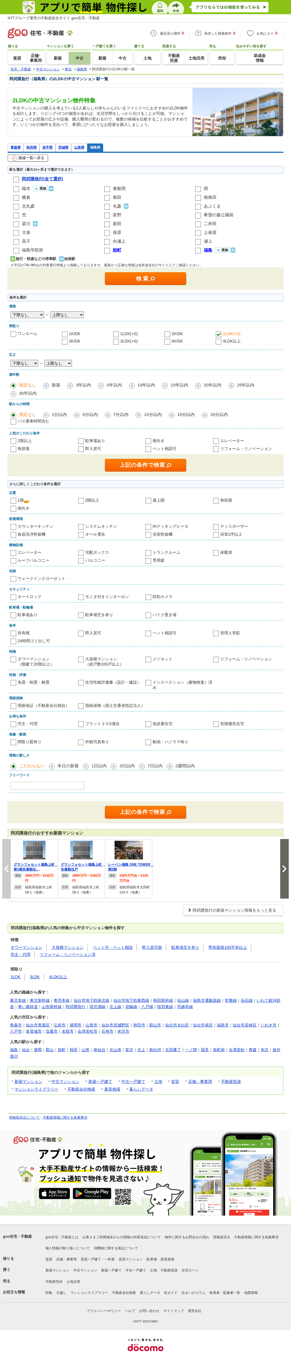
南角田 (210, 197)
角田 (117, 197)
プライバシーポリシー (104, 1311)
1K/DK (74, 333)
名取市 (68, 1031)
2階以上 (25, 440)
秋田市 (139, 1025)
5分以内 (89, 414)
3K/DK (74, 341)
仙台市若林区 (245, 1025)
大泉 (26, 232)
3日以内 (126, 765)
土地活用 (73, 1282)
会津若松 (237, 1049)
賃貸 (175, 1081)
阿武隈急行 (76, 1006)
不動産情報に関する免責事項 (65, 1117)
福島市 (223, 1025)
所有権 (24, 633)
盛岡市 (76, 1025)
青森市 (16, 1025)
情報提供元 (221, 1237)
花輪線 (131, 1006)
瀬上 (208, 241)
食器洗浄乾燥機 (31, 534)
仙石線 (247, 1000)
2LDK (15, 977)
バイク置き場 (164, 614)
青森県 (16, 147)
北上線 (115, 1006)
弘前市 (60, 1025)
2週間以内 (185, 765)
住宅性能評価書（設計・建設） (113, 682)
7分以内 (120, 414)
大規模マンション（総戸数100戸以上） (104, 661)
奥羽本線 (62, 1000)
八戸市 (16, 1031)
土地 (158, 1081)
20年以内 (212, 385)
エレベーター (232, 440)
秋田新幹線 (163, 1000)
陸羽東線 (165, 1006)
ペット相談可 (164, 448)
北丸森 (28, 206)
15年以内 (179, 385)
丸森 (117, 206)
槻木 (26, 188)
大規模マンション (68, 947)
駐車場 (152, 1259)
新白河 (155, 1049)
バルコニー (95, 560)
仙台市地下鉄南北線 (91, 1000)
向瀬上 (119, 241)
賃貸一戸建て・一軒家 (98, 1259)
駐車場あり (95, 440)
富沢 (129, 1049)
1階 (21, 500)
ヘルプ (130, 1311)
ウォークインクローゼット (41, 578)
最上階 (159, 500)
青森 (253, 1049)
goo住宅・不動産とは (61, 1237)
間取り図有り (29, 742)
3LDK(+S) (129, 341)
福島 (14, 1049)
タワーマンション (26, 947)
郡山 (50, 1049)
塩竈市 (52, 1031)
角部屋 (24, 448)
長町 (62, 1049)
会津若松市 (87, 1031)
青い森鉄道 (28, 1006)
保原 (117, 232)
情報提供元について (24, 1117)
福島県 (95, 147)
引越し (61, 1293)
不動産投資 (231, 1081)
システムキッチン (101, 526)
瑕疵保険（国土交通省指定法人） (115, 705)
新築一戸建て (100, 1081)
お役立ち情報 (14, 1292)
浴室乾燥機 (162, 534)
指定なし (27, 385)
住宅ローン (190, 1270)
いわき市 (269, 1025)
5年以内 (114, 385)
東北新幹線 (40, 1000)
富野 (117, 214)
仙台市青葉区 (38, 1025)
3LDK (35, 977)
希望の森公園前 (219, 214)
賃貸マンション (131, 1259)
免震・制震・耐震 (33, 682)
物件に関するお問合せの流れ (187, 1237)
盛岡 (38, 1049)
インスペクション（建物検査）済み (182, 685)
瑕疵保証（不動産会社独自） (43, 705)
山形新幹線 (52, 1006)
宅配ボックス (97, 552)
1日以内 (99, 765)
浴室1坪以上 (231, 534)
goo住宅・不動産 (17, 1236)
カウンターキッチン (35, 526)
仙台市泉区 (203, 1025)
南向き (159, 440)
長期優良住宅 (232, 723)
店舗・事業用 (200, 1081)
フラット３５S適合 (102, 723)
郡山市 (155, 1025)
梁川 (26, 223)
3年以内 (83, 385)
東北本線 (18, 1000)
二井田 (210, 223)
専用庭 (159, 560)
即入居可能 (152, 947)
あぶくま (212, 206)
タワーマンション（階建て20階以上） (36, 661)
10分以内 (153, 414)
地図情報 (251, 1293)
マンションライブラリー (36, 1089)
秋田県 (31, 147)
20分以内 (219, 414)
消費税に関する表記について (116, 1248)
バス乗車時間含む (33, 421)
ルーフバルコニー (33, 560)
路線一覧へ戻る (28, 158)
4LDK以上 (232, 341)
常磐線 (231, 1000)
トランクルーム (166, 552)
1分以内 (59, 414)
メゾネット (162, 659)
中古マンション (65, 1081)
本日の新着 (68, 765)
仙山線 (183, 1000)
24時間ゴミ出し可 (34, 641)
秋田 (74, 1049)
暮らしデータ (141, 1089)
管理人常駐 (230, 633)
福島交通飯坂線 (207, 1000)
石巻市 (107, 1031)
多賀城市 (34, 1031)
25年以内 (246, 385)
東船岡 (119, 188)
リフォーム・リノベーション (246, 448)
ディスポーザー (234, 526)
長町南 (219, 1049)
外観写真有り (97, 742)
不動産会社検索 (81, 1089)
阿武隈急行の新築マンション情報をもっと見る (234, 910)
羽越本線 (185, 1006)
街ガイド (171, 1293)
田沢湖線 (97, 1006)
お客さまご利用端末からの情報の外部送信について (121, 1237)
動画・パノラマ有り (170, 742)
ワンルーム (28, 333)
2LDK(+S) (231, 333)
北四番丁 (173, 1049)
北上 (141, 1049)
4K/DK (177, 341)
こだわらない (32, 765)
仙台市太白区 (177, 1025)
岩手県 (47, 147)
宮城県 (63, 147)
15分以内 (186, 414)
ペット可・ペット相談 (113, 947)
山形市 (91, 1025)
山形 (86, 1049)
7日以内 (155, 765)
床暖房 (226, 552)
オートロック (29, 596)
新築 (56, 385)
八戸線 (147, 1006)
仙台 (26, 1049)
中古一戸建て (133, 1081)
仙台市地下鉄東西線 (131, 1000)
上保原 (210, 232)
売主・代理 (28, 723)
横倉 (26, 197)
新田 (117, 223)
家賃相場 (112, 1089)
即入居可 (93, 448)
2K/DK (177, 333)
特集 (48, 1293)
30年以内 (28, 393)
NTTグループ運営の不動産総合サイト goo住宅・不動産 (54, 18)
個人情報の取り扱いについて (67, 1248)
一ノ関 (191, 1049)
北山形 (115, 1049)
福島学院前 (32, 250)
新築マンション (28, 1081)
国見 (205, 1049)
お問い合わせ (149, 1311)
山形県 (79, 147)
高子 (26, 241)
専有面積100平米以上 (227, 947)
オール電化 (95, 534)
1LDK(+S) (129, 333)
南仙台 (99, 1049)
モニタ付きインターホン (107, 596)
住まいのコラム (193, 1293)
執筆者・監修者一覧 (224, 1293)
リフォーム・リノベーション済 (67, 954)
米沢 (265, 1049)
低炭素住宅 (162, 723)
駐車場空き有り (99, 614)
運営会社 (194, 1311)
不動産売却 (54, 1282)
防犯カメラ (162, 596)
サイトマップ (173, 1311)
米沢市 (123, 1031)
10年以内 (146, 385)
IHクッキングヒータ (170, 526)
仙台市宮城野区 (115, 1025)
